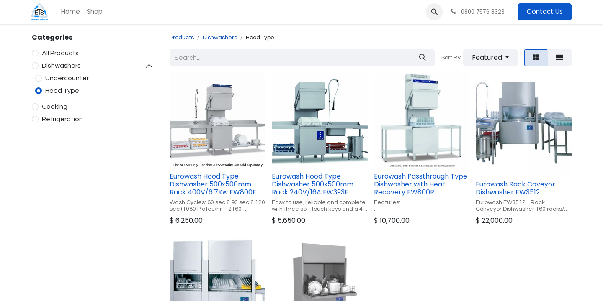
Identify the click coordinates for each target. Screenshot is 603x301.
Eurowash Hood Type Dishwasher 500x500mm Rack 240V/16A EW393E (312, 184)
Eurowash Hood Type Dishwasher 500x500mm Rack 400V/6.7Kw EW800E (213, 184)
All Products (60, 53)
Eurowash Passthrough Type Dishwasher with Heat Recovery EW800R (420, 184)
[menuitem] (70, 12)
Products (182, 38)
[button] (434, 11)
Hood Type (62, 90)
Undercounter (67, 78)
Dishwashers (61, 65)
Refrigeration (62, 119)
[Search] (422, 57)
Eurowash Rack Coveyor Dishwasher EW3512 (515, 188)
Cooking (54, 106)
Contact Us (545, 11)
